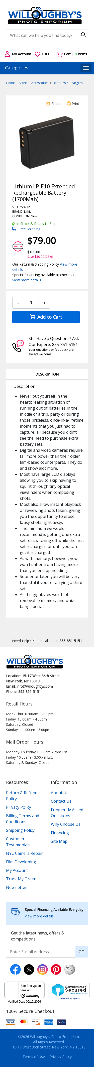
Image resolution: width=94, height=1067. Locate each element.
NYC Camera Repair (24, 853)
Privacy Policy (18, 807)
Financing (60, 833)
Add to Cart (46, 317)
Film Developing (21, 862)
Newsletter (16, 887)
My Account (17, 870)
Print (73, 103)
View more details (26, 280)
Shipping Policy (20, 830)
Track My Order (21, 879)
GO (81, 952)
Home (10, 83)
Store (23, 83)
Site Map (59, 841)
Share (53, 103)
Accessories (39, 83)
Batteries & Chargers (67, 83)
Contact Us (61, 801)
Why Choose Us (65, 824)
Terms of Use (34, 1056)
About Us (59, 792)
